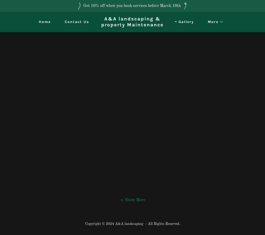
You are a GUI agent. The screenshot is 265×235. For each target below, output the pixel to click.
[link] (132, 25)
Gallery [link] (186, 22)
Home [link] (45, 22)
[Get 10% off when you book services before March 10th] (132, 6)
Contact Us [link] (77, 22)
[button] (214, 22)
